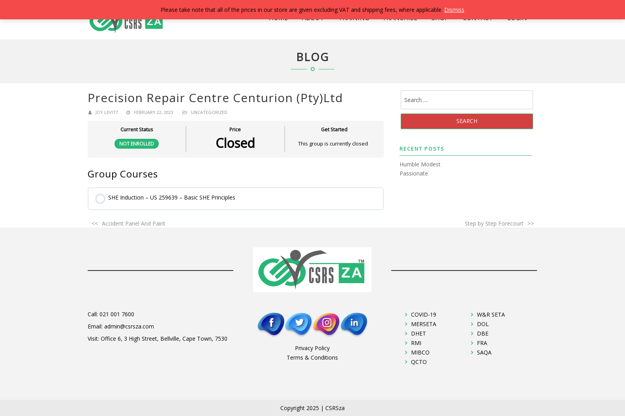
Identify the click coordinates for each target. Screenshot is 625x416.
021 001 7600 (116, 314)
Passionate (414, 173)
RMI (416, 343)
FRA (482, 343)
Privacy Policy (312, 348)
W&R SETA (491, 314)
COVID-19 (423, 314)
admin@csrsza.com (129, 326)
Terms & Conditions (312, 357)
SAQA (484, 352)
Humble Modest (420, 164)
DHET (418, 333)
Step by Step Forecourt (494, 223)
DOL (483, 324)
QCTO (419, 362)
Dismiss (454, 9)
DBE (482, 333)
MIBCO (420, 352)
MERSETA (423, 324)
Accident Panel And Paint (133, 223)
